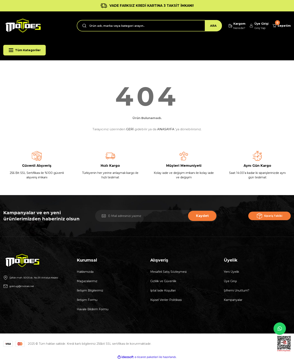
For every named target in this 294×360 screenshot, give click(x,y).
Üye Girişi (230, 281)
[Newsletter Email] (156, 216)
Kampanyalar (233, 300)
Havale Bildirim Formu (92, 309)
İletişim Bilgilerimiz (90, 290)
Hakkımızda (85, 272)
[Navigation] (24, 50)
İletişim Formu (87, 300)
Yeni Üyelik (231, 272)
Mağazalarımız (87, 281)
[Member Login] (254, 25)
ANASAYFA (165, 129)
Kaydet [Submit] (202, 216)
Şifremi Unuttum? (236, 290)
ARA (203, 26)
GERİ (130, 129)
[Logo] (22, 25)
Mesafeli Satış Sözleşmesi (168, 272)
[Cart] (280, 26)
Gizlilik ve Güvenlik (163, 281)
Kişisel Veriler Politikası (166, 300)
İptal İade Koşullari (163, 290)
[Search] (144, 25)
